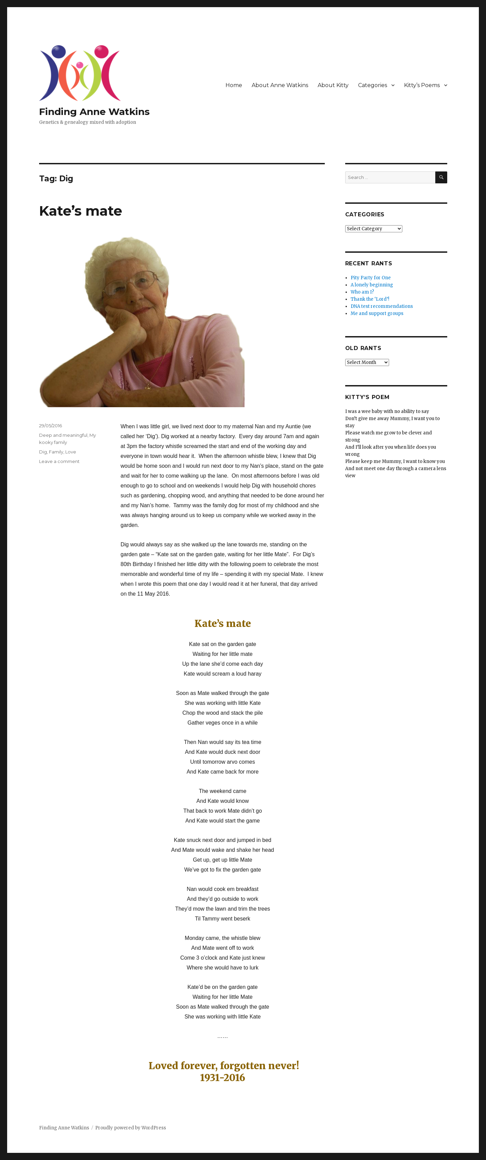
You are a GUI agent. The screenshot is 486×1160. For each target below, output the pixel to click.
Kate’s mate (80, 210)
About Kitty (333, 85)
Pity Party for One (371, 278)
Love (70, 451)
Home (233, 85)
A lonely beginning (372, 285)
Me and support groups (377, 313)
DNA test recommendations (382, 306)
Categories (372, 85)
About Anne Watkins (280, 85)
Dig (43, 451)
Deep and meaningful (63, 435)
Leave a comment (59, 461)
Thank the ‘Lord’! (370, 299)
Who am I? (362, 292)
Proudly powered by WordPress (130, 1128)
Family (56, 451)
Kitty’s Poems (422, 85)
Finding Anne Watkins (94, 111)
